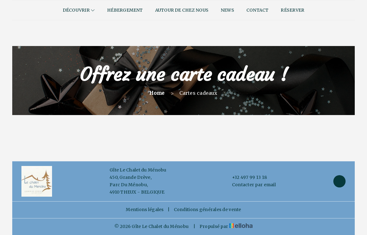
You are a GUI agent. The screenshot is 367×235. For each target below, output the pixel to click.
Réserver (292, 10)
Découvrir (79, 10)
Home (156, 93)
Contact (257, 10)
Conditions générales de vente (207, 209)
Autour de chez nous (181, 10)
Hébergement (125, 10)
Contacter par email (250, 185)
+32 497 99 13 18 (246, 177)
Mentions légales (144, 209)
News (227, 10)
